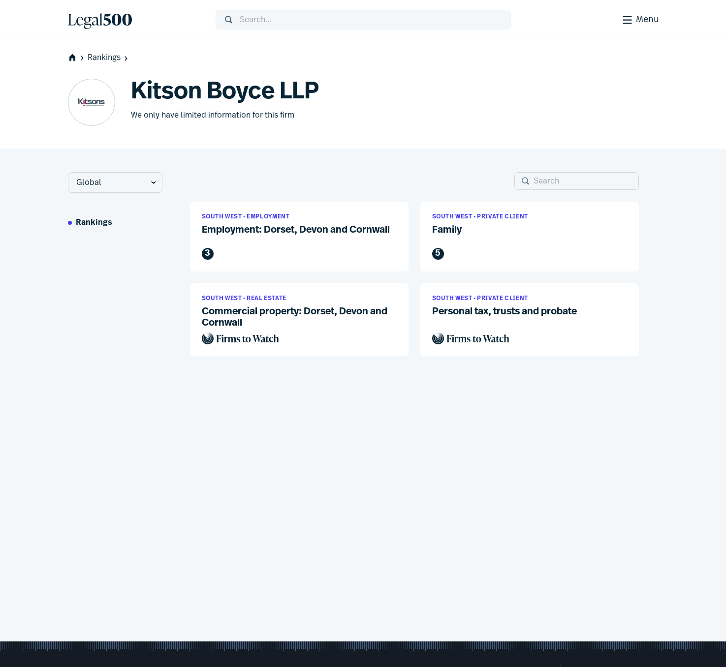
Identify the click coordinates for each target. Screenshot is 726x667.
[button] (299, 236)
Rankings (108, 58)
